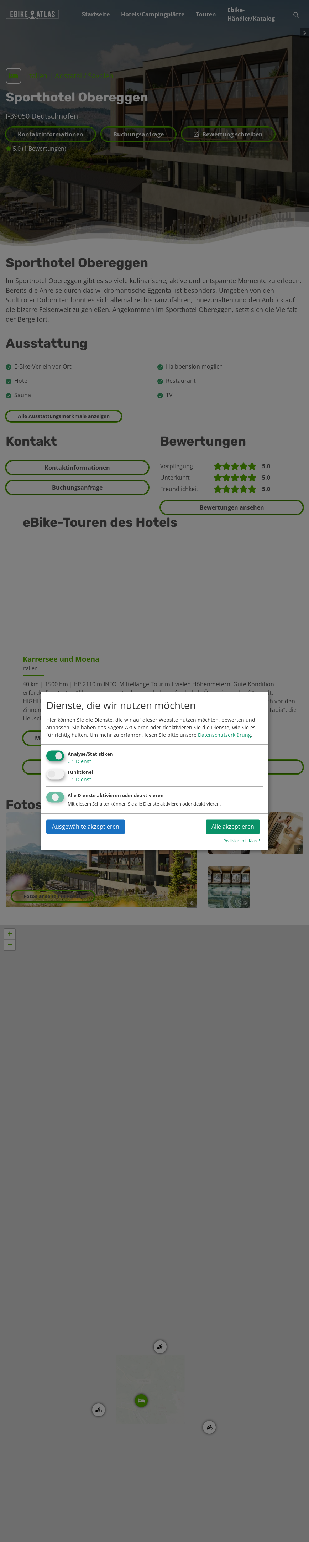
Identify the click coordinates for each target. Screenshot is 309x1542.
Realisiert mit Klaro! (242, 841)
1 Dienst (79, 761)
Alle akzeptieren (232, 827)
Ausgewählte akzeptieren (85, 827)
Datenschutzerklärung (224, 734)
